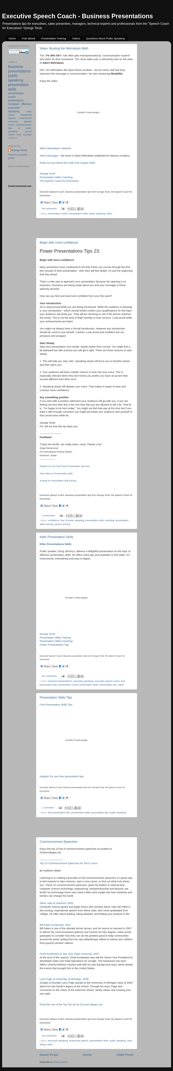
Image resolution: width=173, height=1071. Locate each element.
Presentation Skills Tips (56, 697)
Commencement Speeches (59, 841)
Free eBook (28, 38)
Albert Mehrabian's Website (55, 148)
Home (12, 38)
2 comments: (49, 515)
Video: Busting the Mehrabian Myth (64, 48)
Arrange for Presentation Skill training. (58, 481)
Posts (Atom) (60, 1062)
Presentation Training (53, 38)
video (109, 213)
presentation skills (78, 213)
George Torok (47, 173)
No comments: (50, 208)
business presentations (60, 681)
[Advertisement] (86, 228)
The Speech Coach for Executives (59, 181)
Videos (76, 38)
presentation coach (68, 684)
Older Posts (125, 1055)
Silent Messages (49, 155)
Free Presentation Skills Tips (56, 704)
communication (24, 124)
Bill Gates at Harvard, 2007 (55, 925)
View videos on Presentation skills (56, 473)
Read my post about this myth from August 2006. (68, 162)
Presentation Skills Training (55, 637)
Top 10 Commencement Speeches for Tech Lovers (69, 863)
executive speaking (83, 681)
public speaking (97, 213)
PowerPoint (26, 118)
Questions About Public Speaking (105, 38)
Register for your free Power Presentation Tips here (65, 466)
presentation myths (58, 213)
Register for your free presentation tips (62, 776)
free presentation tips (59, 812)
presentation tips (108, 684)
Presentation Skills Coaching (56, 177)
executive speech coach (107, 681)
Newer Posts (49, 1055)
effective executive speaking (20, 107)
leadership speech (78, 1040)
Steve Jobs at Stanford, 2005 (56, 903)
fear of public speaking (72, 520)
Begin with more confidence (59, 242)
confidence (53, 520)
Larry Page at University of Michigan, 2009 (64, 979)
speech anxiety (62, 524)
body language (24, 134)
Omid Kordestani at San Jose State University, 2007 (69, 953)
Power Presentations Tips (54, 644)
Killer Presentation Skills (56, 537)
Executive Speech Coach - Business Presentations (77, 16)
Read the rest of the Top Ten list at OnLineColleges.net (71, 1004)
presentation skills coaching (99, 520)
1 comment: (48, 807)
